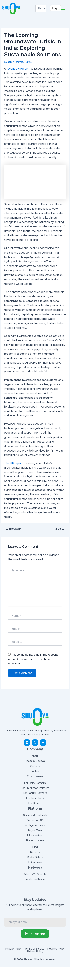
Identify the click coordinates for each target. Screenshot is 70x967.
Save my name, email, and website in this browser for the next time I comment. (33, 659)
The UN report (13, 463)
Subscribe (35, 934)
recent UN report (17, 68)
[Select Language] (40, 8)
